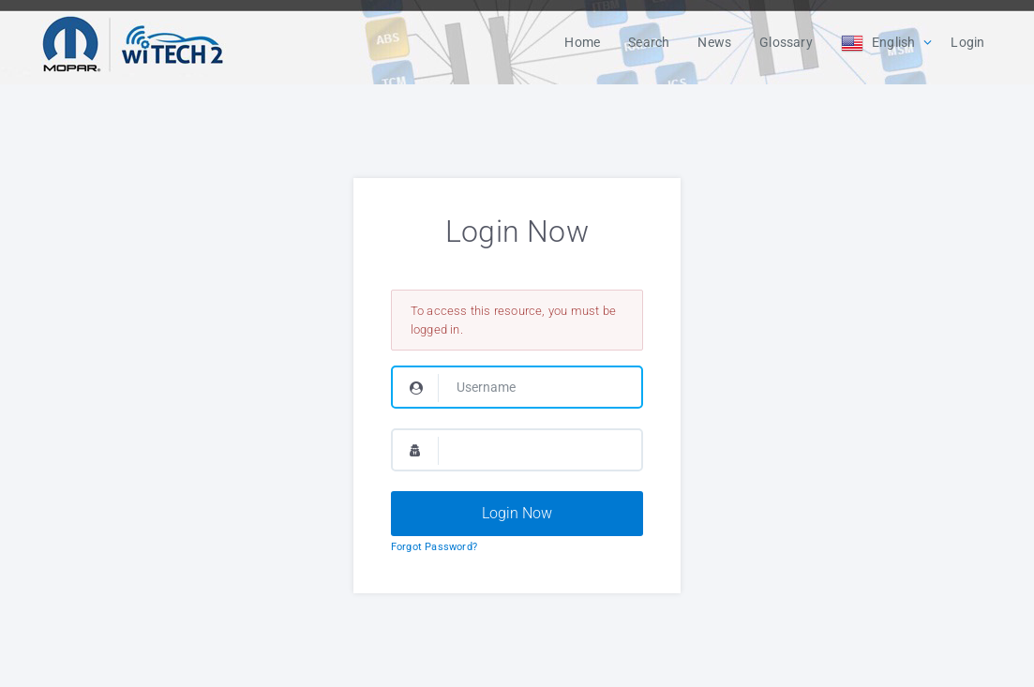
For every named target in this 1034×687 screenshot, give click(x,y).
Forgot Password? (434, 547)
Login (967, 42)
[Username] (517, 387)
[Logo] (133, 42)
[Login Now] (517, 513)
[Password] (517, 449)
